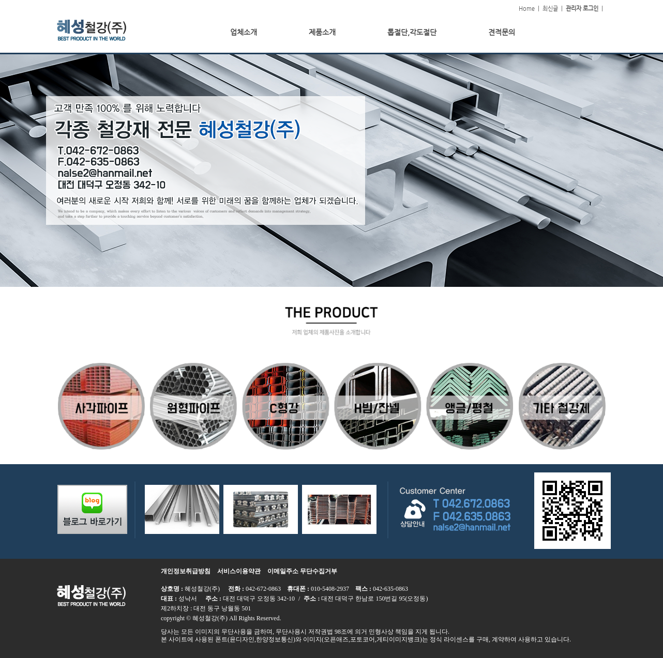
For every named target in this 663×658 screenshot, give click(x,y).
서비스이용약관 (239, 571)
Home (527, 8)
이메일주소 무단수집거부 (302, 571)
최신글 (550, 8)
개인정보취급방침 (185, 571)
